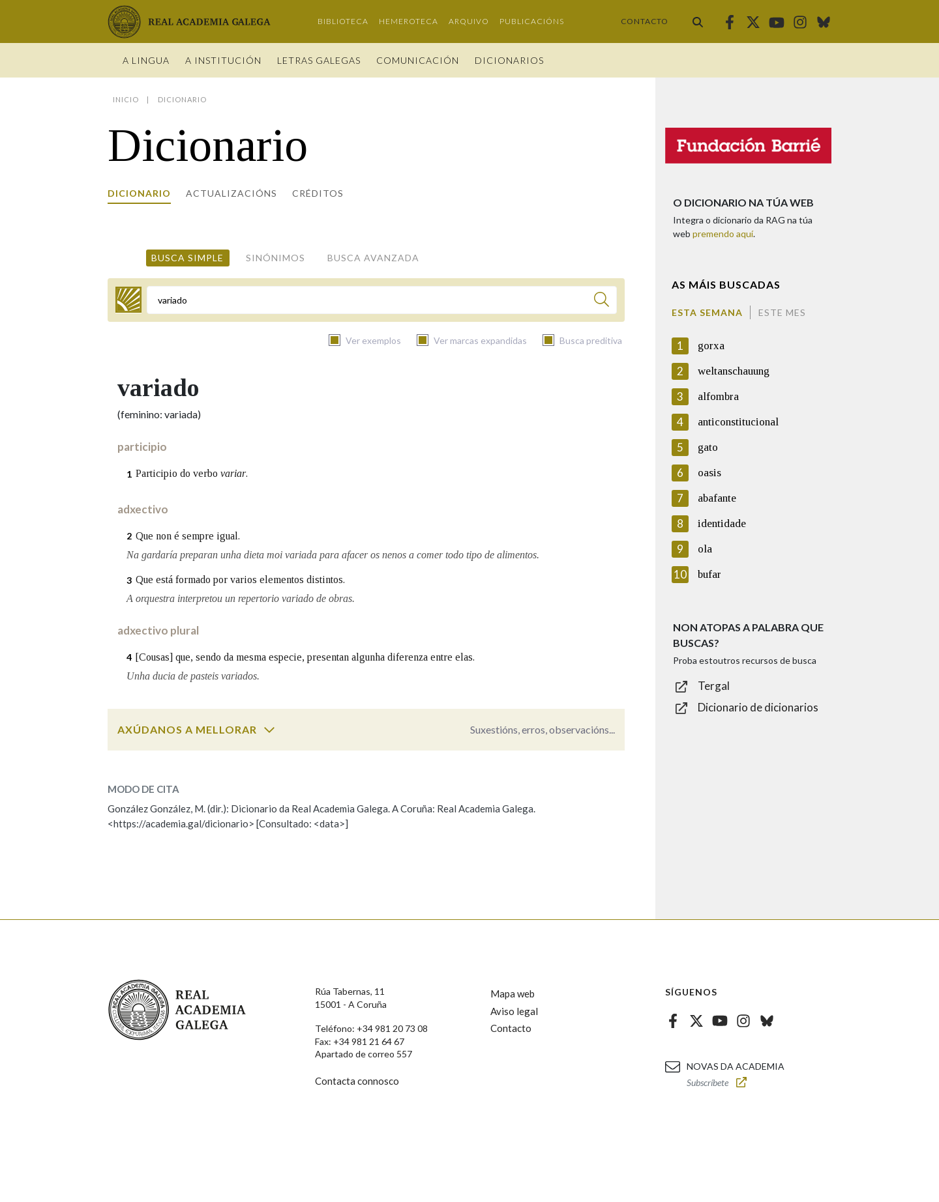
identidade (722, 523)
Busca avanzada (373, 257)
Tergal (714, 686)
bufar (709, 574)
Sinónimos (275, 257)
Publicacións (531, 21)
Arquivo (469, 21)
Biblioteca (343, 21)
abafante (717, 498)
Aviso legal (514, 1011)
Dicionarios (509, 60)
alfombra (718, 396)
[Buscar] (601, 301)
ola (705, 549)
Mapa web (512, 993)
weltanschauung (733, 371)
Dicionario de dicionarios (758, 707)
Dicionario (139, 193)
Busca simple (187, 257)
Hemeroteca (408, 21)
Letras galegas (319, 60)
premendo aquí (723, 233)
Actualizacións (231, 193)
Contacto (644, 21)
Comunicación (417, 60)
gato (708, 447)
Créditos (318, 193)
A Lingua (146, 60)
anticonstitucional (738, 422)
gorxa (711, 345)
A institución (223, 60)
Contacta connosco (357, 1081)
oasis (709, 472)
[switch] (269, 730)
